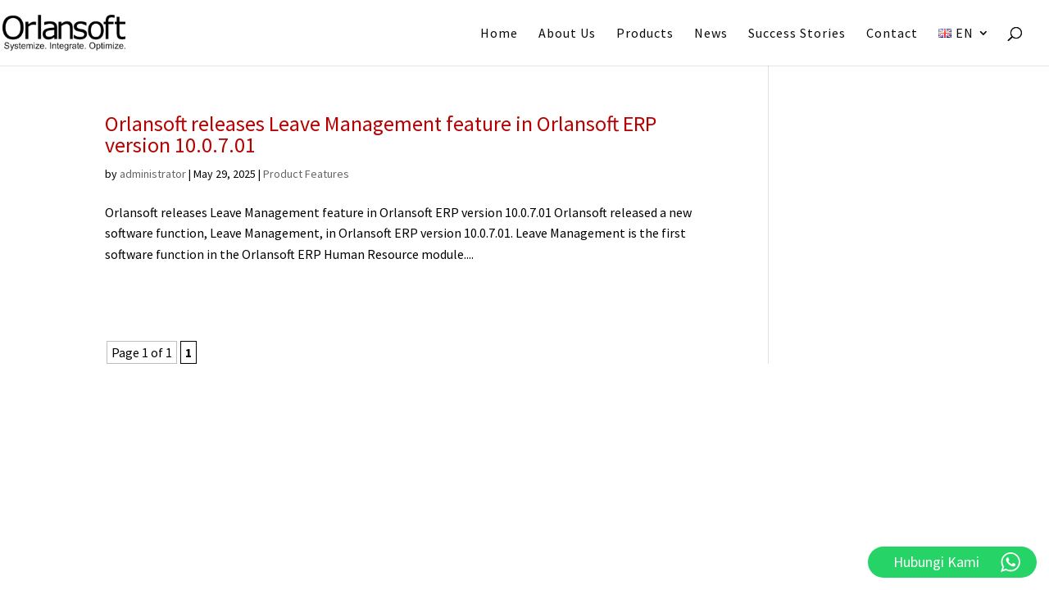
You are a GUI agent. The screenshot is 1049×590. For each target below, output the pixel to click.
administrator (153, 173)
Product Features (306, 173)
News (711, 34)
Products (645, 34)
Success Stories (797, 34)
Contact (892, 34)
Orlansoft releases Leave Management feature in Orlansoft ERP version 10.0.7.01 (380, 134)
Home (499, 34)
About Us (567, 34)
